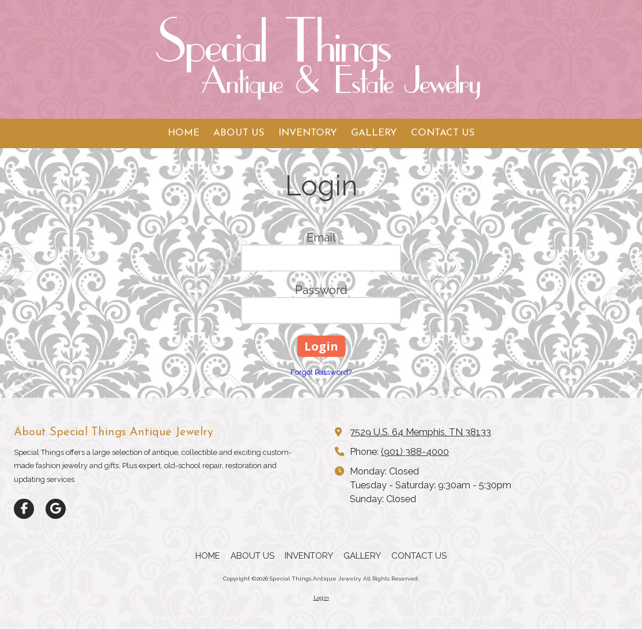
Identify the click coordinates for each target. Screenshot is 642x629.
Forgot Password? (321, 372)
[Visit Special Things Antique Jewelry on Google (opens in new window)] (56, 509)
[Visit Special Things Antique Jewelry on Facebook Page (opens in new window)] (24, 509)
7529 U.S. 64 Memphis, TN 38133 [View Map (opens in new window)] (420, 432)
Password (321, 290)
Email (321, 237)
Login (321, 597)
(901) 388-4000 (415, 451)
